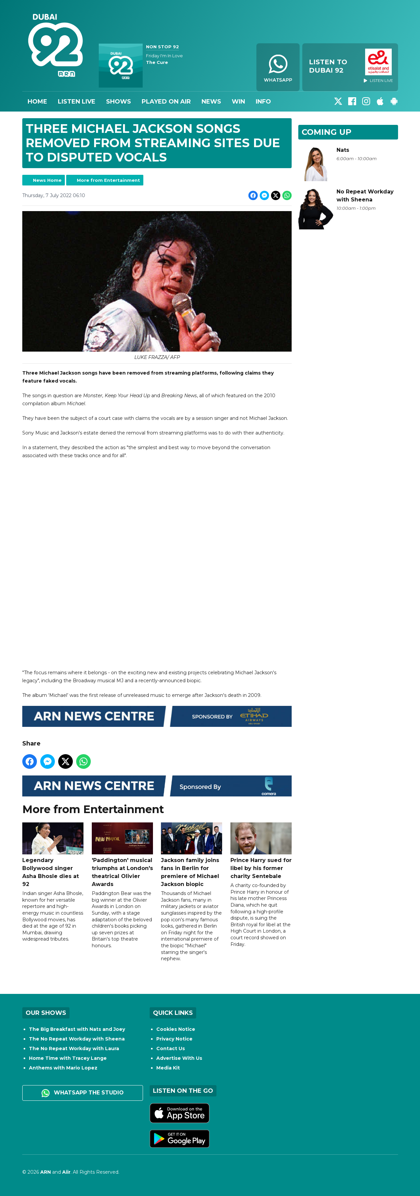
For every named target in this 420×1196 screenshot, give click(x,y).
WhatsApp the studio (83, 1093)
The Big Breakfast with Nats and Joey (77, 1029)
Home (37, 101)
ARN (45, 1172)
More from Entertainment (108, 180)
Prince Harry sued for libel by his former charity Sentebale (260, 850)
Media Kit (168, 1068)
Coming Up (326, 132)
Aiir (66, 1172)
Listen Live (76, 101)
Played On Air (166, 101)
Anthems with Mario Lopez (63, 1068)
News (211, 101)
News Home (47, 180)
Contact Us (170, 1048)
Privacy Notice (174, 1039)
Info (263, 101)
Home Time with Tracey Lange (68, 1058)
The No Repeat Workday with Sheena (77, 1039)
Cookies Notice (175, 1029)
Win (238, 101)
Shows (118, 101)
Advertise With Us (179, 1058)
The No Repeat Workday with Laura (74, 1048)
